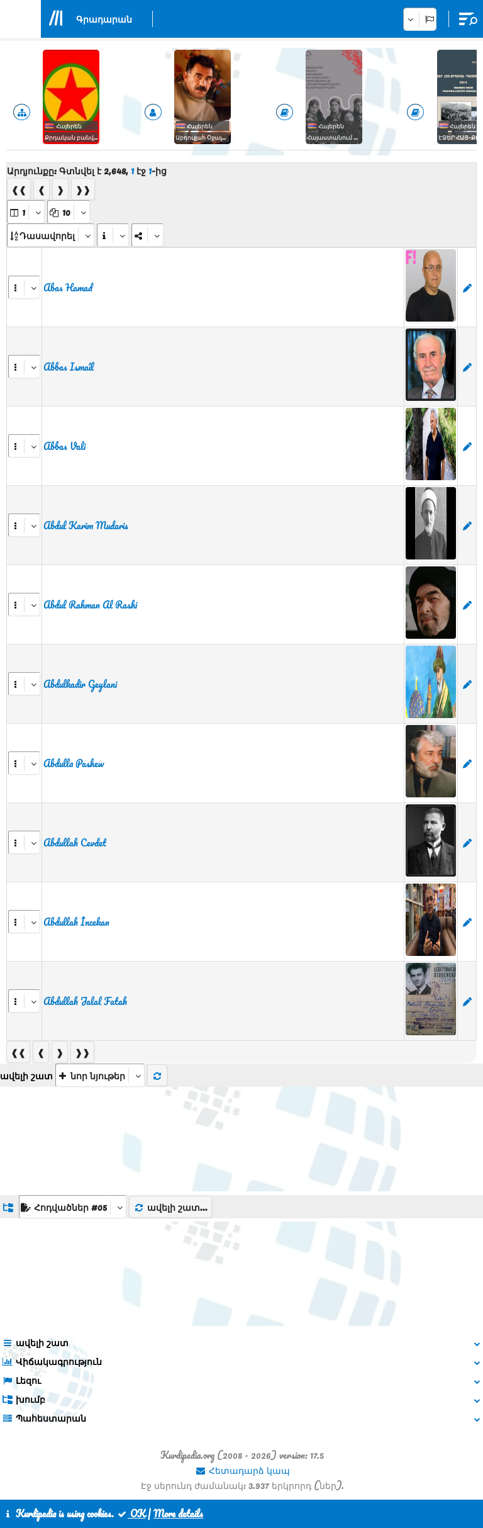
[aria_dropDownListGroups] (72, 1207)
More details (178, 1513)
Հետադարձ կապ (242, 1470)
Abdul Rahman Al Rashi (90, 604)
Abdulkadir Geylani (80, 684)
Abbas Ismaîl (68, 366)
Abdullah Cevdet (74, 842)
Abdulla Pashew (73, 763)
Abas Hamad (67, 287)
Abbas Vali (64, 446)
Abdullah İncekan (76, 922)
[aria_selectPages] (26, 212)
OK (130, 1513)
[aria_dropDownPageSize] (68, 212)
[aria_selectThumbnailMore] (100, 1075)
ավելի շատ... (170, 1207)
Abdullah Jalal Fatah (85, 1001)
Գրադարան (104, 18)
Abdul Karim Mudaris (85, 525)
